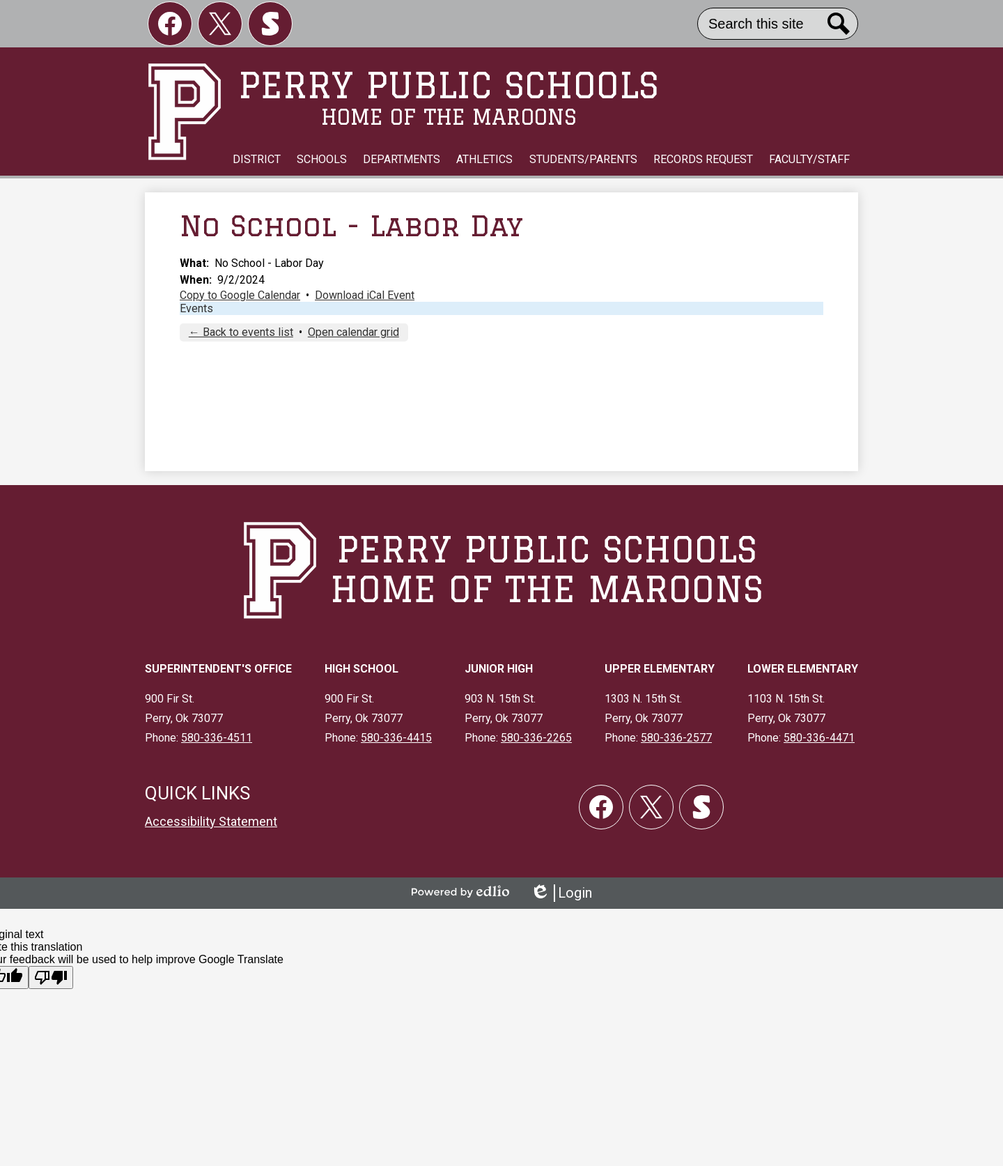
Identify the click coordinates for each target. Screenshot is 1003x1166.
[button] (256, 160)
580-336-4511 (216, 737)
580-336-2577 (676, 737)
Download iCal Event (364, 295)
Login (561, 893)
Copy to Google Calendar (240, 295)
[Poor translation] (51, 977)
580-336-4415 (396, 737)
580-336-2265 (536, 737)
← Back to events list (241, 332)
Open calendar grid (353, 332)
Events (196, 308)
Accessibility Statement (211, 821)
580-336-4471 (819, 737)
